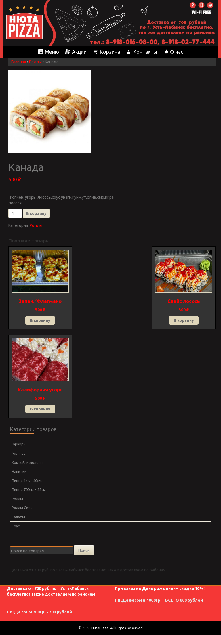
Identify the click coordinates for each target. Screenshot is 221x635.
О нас (176, 52)
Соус (16, 526)
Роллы (35, 62)
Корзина (110, 52)
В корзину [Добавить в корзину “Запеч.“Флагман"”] (40, 320)
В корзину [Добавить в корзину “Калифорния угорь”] (40, 409)
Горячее (19, 453)
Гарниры (19, 444)
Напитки (19, 471)
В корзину (36, 213)
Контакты (145, 52)
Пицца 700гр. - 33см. (29, 489)
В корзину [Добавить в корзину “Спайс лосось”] (184, 320)
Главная (18, 62)
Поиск (83, 550)
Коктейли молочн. (27, 462)
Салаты (18, 517)
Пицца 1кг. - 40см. (27, 481)
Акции (79, 52)
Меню (52, 52)
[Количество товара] (15, 213)
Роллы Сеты (22, 508)
